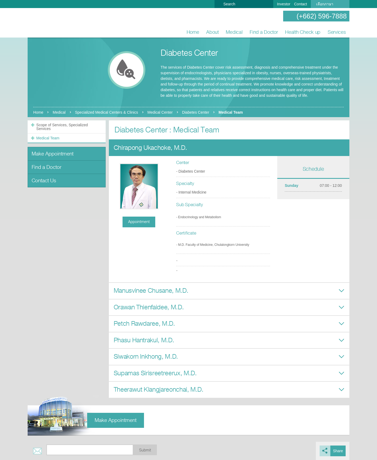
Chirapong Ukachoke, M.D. (150, 148)
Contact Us (44, 180)
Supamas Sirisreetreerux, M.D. (155, 373)
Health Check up (302, 32)
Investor (283, 4)
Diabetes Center (195, 112)
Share (338, 451)
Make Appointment (52, 154)
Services (337, 32)
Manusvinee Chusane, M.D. (151, 290)
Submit (145, 450)
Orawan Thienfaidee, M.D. (149, 307)
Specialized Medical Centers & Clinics (106, 112)
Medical (234, 32)
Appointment (139, 222)
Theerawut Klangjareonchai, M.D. (159, 389)
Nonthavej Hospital (45, 23)
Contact (300, 4)
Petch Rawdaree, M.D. (144, 323)
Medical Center (160, 112)
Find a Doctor (264, 32)
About (212, 32)
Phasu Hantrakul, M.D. (144, 340)
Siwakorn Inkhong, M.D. (146, 356)
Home (193, 32)
